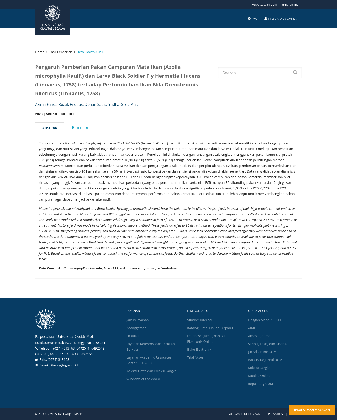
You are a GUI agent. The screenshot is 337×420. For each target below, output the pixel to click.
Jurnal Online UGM (262, 352)
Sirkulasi (132, 336)
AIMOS (253, 328)
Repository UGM (260, 383)
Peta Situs (275, 414)
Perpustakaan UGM (264, 5)
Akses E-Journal (259, 336)
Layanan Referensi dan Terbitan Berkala (150, 347)
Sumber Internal (199, 320)
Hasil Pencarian (60, 52)
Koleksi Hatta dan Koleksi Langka (151, 371)
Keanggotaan (136, 328)
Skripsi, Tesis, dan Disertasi (268, 344)
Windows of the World (143, 379)
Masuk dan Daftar (281, 18)
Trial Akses (195, 357)
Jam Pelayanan (137, 320)
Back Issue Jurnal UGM (265, 359)
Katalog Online (259, 375)
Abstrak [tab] (49, 127)
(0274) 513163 (58, 359)
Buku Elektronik (199, 349)
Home (39, 52)
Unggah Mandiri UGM (264, 320)
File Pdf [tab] (80, 127)
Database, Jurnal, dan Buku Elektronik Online (207, 339)
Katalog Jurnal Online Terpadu (210, 328)
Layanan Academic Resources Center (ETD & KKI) (148, 360)
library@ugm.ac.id (64, 365)
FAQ (252, 18)
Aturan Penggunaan (244, 414)
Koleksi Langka (259, 367)
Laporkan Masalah (312, 410)
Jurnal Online (289, 5)
